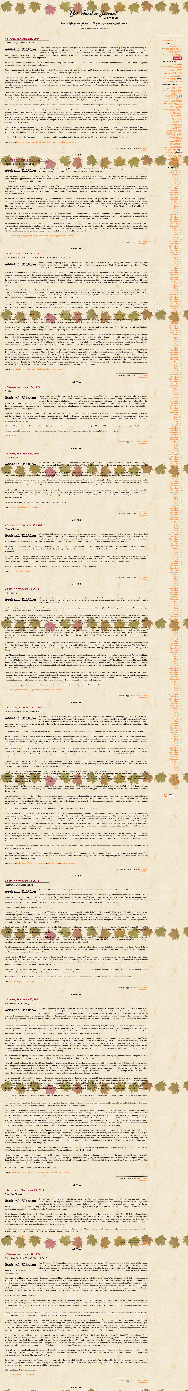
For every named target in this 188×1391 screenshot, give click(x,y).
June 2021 (178, 688)
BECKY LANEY (177, 119)
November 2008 (175, 352)
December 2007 (176, 328)
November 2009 (175, 379)
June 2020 (178, 661)
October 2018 (176, 617)
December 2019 (176, 648)
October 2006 (176, 297)
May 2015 (178, 526)
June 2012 (178, 448)
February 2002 (176, 173)
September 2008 (175, 348)
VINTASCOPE (178, 158)
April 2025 (177, 786)
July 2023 (178, 743)
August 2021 (177, 692)
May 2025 (178, 788)
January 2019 (176, 623)
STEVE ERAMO (177, 68)
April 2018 (177, 603)
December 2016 (176, 568)
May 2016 (178, 552)
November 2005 (175, 272)
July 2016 (178, 557)
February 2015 (176, 519)
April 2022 (177, 710)
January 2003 (176, 197)
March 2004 (177, 228)
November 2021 (175, 699)
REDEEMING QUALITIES (174, 137)
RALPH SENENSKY (176, 145)
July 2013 (178, 477)
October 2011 (176, 430)
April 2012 (177, 443)
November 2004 (175, 246)
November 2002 (175, 193)
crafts (28, 369)
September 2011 (175, 428)
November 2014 (175, 512)
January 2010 (176, 384)
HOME (170, 38)
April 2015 (177, 523)
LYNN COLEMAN (177, 97)
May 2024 (178, 766)
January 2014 (176, 490)
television (62, 236)
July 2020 (178, 663)
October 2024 (176, 777)
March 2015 (177, 521)
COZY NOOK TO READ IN (174, 50)
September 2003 (175, 215)
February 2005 (176, 252)
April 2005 (177, 257)
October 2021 (176, 697)
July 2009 (178, 370)
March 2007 (177, 308)
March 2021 (177, 681)
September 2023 (175, 748)
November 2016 (175, 566)
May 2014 (178, 499)
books (13, 236)
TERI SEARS (178, 75)
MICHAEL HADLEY (176, 111)
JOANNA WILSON (176, 161)
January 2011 (176, 410)
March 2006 (177, 281)
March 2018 (177, 601)
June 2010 (178, 395)
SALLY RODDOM (177, 139)
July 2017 (178, 583)
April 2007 (177, 310)
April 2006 (177, 284)
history (29, 236)
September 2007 (175, 321)
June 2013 (178, 475)
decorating (51, 142)
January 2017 (176, 570)
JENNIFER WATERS (170, 76)
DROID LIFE (178, 105)
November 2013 (175, 486)
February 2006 (176, 279)
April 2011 (178, 417)
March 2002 (177, 175)
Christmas (20, 142)
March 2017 (177, 575)
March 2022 (177, 708)
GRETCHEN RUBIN (176, 142)
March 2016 (177, 548)
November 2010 (175, 406)
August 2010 (177, 399)
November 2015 (175, 539)
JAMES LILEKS (177, 122)
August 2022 (177, 719)
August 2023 (177, 746)
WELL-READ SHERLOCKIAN (173, 159)
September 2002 (175, 188)
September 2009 (175, 375)
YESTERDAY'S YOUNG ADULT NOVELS (169, 164)
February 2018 (176, 599)
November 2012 (175, 459)
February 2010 (176, 386)
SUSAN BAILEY (177, 87)
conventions (16, 1375)
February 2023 (176, 732)
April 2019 (177, 630)
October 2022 (176, 723)
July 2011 (178, 423)
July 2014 (178, 503)
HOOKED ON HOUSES (175, 114)
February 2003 (176, 199)
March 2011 (177, 415)
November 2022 (175, 726)
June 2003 (178, 208)
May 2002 (178, 179)
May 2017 (178, 579)
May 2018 (178, 606)
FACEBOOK (178, 56)
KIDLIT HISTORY (177, 118)
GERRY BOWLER (176, 93)
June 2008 (178, 341)
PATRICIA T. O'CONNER (174, 131)
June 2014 (178, 501)
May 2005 (178, 259)
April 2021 (177, 683)
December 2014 (176, 515)
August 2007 (177, 319)
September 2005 (175, 268)
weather (73, 142)
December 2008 (176, 355)
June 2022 (178, 714)
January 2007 (176, 304)
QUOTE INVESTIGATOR (174, 134)
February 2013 (176, 466)
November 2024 (175, 779)
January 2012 (176, 437)
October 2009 (176, 377)
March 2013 (177, 468)
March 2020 (177, 654)
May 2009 (178, 366)
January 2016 (176, 543)
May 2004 (178, 232)
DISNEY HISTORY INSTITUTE (173, 102)
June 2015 (178, 528)
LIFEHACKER (178, 121)
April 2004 (177, 230)
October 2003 (176, 217)
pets (53, 369)
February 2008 (176, 332)
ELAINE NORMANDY (175, 71)
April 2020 (177, 657)
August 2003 (177, 212)
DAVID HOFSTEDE (176, 112)
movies (46, 236)
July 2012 (178, 450)
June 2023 (178, 741)
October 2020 (176, 670)
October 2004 (176, 244)
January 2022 (176, 703)
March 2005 (177, 255)
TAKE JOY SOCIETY (176, 153)
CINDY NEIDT (178, 69)
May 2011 (178, 419)
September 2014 (175, 508)
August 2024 (177, 772)
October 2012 (176, 457)
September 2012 (175, 455)
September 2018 (175, 615)
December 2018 (176, 621)
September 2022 (175, 721)
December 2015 (176, 541)
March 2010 (177, 388)
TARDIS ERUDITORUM (175, 155)
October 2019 (176, 643)
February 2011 (176, 412)
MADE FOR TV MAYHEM (174, 125)
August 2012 (177, 452)
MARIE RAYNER (177, 136)
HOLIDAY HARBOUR (175, 47)
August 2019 (177, 639)
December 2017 (176, 595)
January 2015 (176, 517)
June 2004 (178, 235)
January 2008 (176, 330)
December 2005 (176, 275)
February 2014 (176, 492)
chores (24, 690)
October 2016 (176, 563)
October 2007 (176, 324)
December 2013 (176, 488)
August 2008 (177, 346)
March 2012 (177, 441)
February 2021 (176, 679)
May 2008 (178, 339)
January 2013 (176, 463)
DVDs (29, 863)
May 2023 (178, 739)
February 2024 (176, 759)
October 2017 (176, 590)
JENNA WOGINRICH (176, 162)
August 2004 (177, 239)
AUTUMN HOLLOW (176, 51)
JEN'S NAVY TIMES (176, 79)
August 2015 (177, 532)
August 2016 (177, 559)
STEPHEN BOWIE (176, 91)
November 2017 (175, 592)
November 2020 (175, 672)
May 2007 (178, 312)
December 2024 (176, 781)
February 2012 (176, 439)
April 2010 (177, 390)
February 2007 (176, 306)
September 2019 (175, 641)
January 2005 (176, 250)
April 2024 (177, 763)
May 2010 (178, 392)
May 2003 (178, 206)
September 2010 (175, 401)
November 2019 (175, 646)
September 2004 (175, 241)
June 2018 (178, 608)
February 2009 (176, 359)
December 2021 (176, 701)
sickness (14, 436)
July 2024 (178, 770)
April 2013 (177, 470)
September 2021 (175, 694)
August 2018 (177, 612)
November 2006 (175, 299)
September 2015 (175, 535)
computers (30, 142)
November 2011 (175, 432)
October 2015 (176, 537)
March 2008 (177, 335)
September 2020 (175, 668)
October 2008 (176, 350)
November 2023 (175, 752)
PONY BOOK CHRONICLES (173, 133)
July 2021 (178, 690)
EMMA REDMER (177, 72)
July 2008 (178, 344)
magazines (37, 236)
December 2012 (176, 461)
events (24, 1172)
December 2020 (176, 674)
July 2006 (178, 290)
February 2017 (176, 572)
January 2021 (176, 677)
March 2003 (177, 201)
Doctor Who (16, 1172)
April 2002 (177, 177)
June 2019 (178, 634)
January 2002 (176, 170)
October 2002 (176, 190)
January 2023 (176, 730)
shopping (65, 142)
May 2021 (178, 686)
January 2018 (176, 597)
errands (36, 690)
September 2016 (175, 561)
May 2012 (178, 446)
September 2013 (175, 481)
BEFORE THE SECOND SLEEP (172, 90)
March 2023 (177, 734)
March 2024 (177, 761)
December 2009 (176, 381)
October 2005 (176, 270)
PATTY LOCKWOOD (176, 124)
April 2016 (177, 550)
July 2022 (178, 717)
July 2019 (178, 637)
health (42, 1172)
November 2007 (175, 326)
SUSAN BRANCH (176, 94)
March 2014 (177, 495)
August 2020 (177, 666)
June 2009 (178, 368)
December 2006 (176, 301)
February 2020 (176, 652)
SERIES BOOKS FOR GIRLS (173, 148)
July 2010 (178, 397)
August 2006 (177, 292)
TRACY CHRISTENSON (175, 99)
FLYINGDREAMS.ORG (169, 41)
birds (13, 142)
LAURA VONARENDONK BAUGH (171, 66)
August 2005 (177, 266)
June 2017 (178, 581)
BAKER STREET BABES (174, 88)
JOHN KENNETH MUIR (175, 130)
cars (24, 369)
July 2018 (178, 610)
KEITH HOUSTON (176, 115)
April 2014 (177, 497)
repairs (59, 369)
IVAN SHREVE (171, 151)
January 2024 (176, 757)
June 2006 (178, 288)
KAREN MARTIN (177, 127)
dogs (18, 236)
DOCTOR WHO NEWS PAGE (173, 103)
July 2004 (178, 237)
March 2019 (177, 628)
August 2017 (177, 586)
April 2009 (177, 364)
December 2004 (176, 248)
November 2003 (175, 219)
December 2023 (176, 754)
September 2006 (175, 295)
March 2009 (177, 361)
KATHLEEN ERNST (176, 106)
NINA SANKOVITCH (176, 143)
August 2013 (177, 479)
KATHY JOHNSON (176, 116)
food (58, 142)
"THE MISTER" (177, 65)
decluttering (41, 142)
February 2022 (176, 706)
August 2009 (177, 372)
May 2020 (178, 659)
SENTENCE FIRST (176, 146)
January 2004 (176, 224)
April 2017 (177, 577)
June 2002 (178, 181)
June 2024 (178, 768)
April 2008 (177, 337)
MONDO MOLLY (177, 128)
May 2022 (178, 712)
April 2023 (177, 737)
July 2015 (178, 530)
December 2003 (176, 221)
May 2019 (178, 632)
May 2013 (178, 472)
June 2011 (178, 421)
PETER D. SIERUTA (171, 149)
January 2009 (176, 357)
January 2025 (176, 783)
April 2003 (177, 204)
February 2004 (176, 226)
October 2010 (176, 404)
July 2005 (178, 264)
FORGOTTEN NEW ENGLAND (172, 109)
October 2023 (176, 750)
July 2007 (178, 317)
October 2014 (176, 510)
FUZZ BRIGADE (177, 53)
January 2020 (176, 650)
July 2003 (178, 210)
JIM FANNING (178, 108)
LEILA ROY (178, 140)
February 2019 (176, 626)
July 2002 (178, 184)
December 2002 (176, 195)
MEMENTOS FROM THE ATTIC (172, 48)
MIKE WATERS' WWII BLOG (173, 81)
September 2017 (175, 588)
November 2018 (175, 619)
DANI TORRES (177, 156)
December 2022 (176, 728)
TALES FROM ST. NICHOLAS (173, 54)
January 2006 (176, 277)
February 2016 (176, 546)
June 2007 (178, 315)
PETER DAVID (177, 100)
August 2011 (177, 426)
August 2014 (177, 506)
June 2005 (178, 261)
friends (18, 571)
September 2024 (175, 774)
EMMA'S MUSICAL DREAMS (173, 74)
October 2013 (176, 483)
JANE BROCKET (170, 96)
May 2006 (178, 286)
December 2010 (176, 408)
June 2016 (178, 555)
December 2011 (176, 435)
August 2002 (177, 186)
